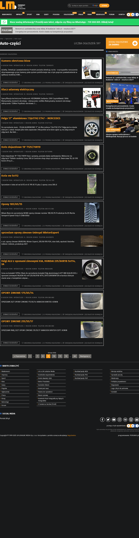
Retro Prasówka (43, 382)
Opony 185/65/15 (11, 204)
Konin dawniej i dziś (45, 378)
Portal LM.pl (5, 418)
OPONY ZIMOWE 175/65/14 (17, 292)
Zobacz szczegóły (10, 83)
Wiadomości (7, 14)
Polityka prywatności (118, 382)
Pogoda (56, 14)
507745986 (48, 152)
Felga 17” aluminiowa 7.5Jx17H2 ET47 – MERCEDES (30, 118)
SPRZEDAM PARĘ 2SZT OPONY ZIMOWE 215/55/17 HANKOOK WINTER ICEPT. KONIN (34, 330)
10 (54, 356)
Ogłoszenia (68, 14)
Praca (80, 14)
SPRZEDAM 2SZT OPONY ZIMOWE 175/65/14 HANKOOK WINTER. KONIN (29, 302)
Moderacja (114, 378)
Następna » (85, 356)
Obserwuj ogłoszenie (32, 83)
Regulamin (115, 385)
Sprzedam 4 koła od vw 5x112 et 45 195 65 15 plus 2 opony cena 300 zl (29, 185)
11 (60, 356)
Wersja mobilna (116, 371)
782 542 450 (50, 180)
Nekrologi (100, 14)
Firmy (89, 14)
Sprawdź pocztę (117, 375)
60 (75, 356)
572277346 (48, 123)
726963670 (49, 65)
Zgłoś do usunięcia (94, 83)
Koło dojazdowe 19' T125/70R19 (20, 147)
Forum (111, 14)
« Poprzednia (19, 356)
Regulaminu (71, 435)
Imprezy (19, 14)
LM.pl (1, 39)
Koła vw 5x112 (9, 175)
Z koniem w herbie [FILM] (47, 404)
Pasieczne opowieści (45, 392)
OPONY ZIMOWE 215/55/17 (17, 321)
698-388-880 (49, 297)
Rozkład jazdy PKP (81, 378)
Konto (121, 14)
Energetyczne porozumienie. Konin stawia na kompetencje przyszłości (44, 32)
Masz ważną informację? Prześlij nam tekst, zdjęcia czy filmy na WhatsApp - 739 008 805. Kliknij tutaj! (61, 22)
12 (66, 356)
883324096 (49, 269)
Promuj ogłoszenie (53, 83)
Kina (38, 14)
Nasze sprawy (43, 395)
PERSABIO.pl (134, 435)
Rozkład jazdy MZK (81, 371)
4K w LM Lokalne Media (46, 371)
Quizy (46, 14)
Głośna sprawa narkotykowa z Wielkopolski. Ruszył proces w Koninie (121, 135)
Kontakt (114, 392)
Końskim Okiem (43, 385)
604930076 (50, 237)
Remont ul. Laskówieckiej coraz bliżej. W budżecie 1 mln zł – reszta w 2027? (45, 29)
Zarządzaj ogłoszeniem (74, 83)
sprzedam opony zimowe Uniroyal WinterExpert (30, 232)
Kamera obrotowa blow (15, 60)
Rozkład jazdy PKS (81, 375)
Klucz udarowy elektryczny (17, 89)
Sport (29, 14)
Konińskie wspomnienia (46, 375)
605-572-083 (49, 209)
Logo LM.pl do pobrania (119, 388)
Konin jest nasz (43, 388)
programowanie (123, 435)
